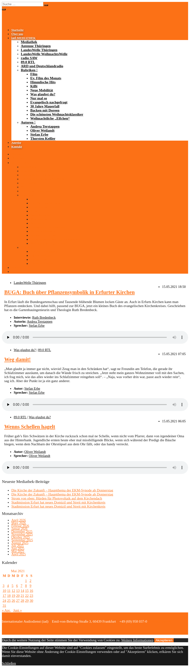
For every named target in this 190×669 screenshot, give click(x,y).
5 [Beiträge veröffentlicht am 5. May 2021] (12, 586)
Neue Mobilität (41, 90)
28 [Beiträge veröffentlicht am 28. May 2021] (22, 600)
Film (33, 74)
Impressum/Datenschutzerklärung (26, 625)
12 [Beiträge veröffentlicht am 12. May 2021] (13, 591)
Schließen (9, 663)
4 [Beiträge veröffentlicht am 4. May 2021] (8, 586)
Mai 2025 (17, 551)
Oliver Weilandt (42, 130)
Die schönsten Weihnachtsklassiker (56, 114)
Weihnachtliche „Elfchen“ (50, 118)
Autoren (27, 122)
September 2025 (22, 540)
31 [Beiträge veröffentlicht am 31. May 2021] (4, 605)
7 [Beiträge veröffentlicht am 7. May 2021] (21, 586)
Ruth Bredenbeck (44, 317)
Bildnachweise (161, 621)
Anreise (16, 142)
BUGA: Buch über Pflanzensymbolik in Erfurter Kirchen (69, 292)
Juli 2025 (17, 546)
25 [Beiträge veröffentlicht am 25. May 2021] (9, 600)
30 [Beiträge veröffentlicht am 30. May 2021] (31, 600)
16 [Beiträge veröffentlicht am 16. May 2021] (31, 591)
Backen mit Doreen (44, 110)
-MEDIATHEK (23, 38)
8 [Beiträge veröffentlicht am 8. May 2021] (26, 586)
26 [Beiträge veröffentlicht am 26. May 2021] (13, 600)
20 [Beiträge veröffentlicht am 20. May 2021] (18, 596)
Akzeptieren (164, 640)
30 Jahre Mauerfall (44, 106)
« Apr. (6, 610)
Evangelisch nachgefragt (48, 102)
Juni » (17, 610)
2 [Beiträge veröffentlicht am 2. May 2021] (30, 581)
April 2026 (18, 520)
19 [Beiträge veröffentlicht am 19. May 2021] (13, 596)
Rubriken (28, 70)
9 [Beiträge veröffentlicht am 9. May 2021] (30, 586)
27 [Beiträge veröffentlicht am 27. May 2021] (18, 600)
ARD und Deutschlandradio (42, 66)
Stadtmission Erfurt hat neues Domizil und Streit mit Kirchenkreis (58, 502)
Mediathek (29, 42)
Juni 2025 (17, 548)
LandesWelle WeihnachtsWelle (44, 54)
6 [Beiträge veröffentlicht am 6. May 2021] (17, 586)
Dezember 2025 (21, 531)
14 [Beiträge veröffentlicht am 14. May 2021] (22, 591)
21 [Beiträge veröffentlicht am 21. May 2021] (22, 596)
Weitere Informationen (137, 640)
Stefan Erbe (39, 134)
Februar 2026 (20, 526)
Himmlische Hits (43, 82)
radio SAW (29, 58)
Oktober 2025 (20, 537)
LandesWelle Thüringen (39, 50)
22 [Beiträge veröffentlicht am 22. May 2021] (27, 596)
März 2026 (18, 523)
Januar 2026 (19, 529)
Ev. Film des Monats (45, 78)
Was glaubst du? (42, 94)
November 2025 (22, 534)
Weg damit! (17, 359)
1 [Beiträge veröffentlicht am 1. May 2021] (26, 581)
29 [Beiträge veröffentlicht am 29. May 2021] (27, 600)
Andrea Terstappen (45, 126)
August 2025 (19, 543)
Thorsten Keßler (42, 138)
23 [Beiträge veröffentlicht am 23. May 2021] (31, 596)
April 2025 (18, 554)
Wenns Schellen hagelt (29, 427)
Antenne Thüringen (36, 46)
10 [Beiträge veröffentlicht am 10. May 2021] (4, 591)
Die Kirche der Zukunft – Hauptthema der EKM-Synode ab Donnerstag (62, 490)
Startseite (17, 30)
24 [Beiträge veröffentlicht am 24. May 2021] (4, 600)
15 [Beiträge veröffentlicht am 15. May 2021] (27, 591)
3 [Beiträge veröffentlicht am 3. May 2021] (3, 586)
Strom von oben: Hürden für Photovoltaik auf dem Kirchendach (56, 498)
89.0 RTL (28, 62)
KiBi (33, 86)
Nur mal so (38, 98)
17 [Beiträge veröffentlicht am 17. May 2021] (4, 596)
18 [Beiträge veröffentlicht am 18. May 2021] (9, 596)
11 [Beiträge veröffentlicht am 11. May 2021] (8, 591)
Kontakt (16, 146)
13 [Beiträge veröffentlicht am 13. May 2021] (18, 591)
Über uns (17, 34)
